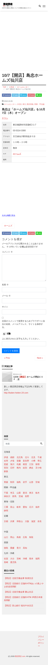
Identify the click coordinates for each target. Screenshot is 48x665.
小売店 (19, 104)
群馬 (14, 496)
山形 (31, 482)
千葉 (6, 493)
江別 (31, 464)
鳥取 (31, 537)
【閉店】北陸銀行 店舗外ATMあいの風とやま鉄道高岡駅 (24, 585)
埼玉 (12, 493)
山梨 (19, 493)
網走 (31, 468)
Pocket (31, 95)
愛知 (25, 507)
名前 (5, 285)
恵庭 (6, 464)
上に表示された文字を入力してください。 (21, 339)
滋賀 (33, 521)
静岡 (6, 510)
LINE (38, 95)
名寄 (6, 461)
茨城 (21, 496)
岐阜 (19, 507)
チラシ (5, 118)
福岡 (37, 559)
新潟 (25, 493)
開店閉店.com (20, 656)
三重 (6, 507)
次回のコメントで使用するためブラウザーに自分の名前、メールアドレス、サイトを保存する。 (23, 324)
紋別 (25, 468)
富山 (12, 507)
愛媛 (12, 548)
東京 (24, 104)
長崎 (6, 562)
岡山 (12, 537)
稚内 (19, 468)
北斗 (27, 457)
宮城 (37, 482)
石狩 (12, 468)
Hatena (23, 95)
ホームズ (17, 154)
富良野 (26, 461)
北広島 (20, 457)
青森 (6, 482)
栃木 (37, 493)
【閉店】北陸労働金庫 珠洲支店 (18, 578)
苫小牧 (38, 468)
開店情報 (30, 104)
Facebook (6, 95)
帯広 (40, 461)
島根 (19, 537)
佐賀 (6, 559)
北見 (33, 457)
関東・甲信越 (39, 104)
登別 (6, 468)
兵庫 (12, 521)
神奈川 (7, 496)
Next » (40, 358)
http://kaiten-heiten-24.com (16, 393)
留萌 (37, 464)
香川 (19, 548)
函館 (12, 457)
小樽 (33, 461)
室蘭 (19, 461)
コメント (7, 252)
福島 (19, 482)
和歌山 (20, 521)
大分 (12, 559)
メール (6, 296)
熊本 (31, 559)
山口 (6, 537)
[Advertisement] (24, 41)
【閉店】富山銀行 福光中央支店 (18, 605)
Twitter (15, 95)
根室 (25, 464)
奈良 (40, 521)
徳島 (6, 548)
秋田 (12, 482)
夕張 (12, 461)
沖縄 (25, 559)
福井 (37, 507)
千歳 (40, 457)
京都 (6, 521)
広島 (25, 537)
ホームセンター (10, 104)
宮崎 (19, 559)
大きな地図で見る (8, 215)
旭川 (12, 464)
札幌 (19, 464)
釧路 (6, 471)
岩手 (25, 482)
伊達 (6, 457)
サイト (5, 307)
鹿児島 (13, 562)
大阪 (27, 521)
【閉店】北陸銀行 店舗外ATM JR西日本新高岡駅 (23, 598)
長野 (27, 496)
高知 (25, 548)
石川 (31, 507)
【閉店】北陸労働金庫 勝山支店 (18, 592)
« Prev (7, 358)
